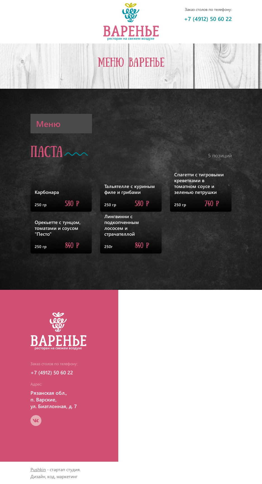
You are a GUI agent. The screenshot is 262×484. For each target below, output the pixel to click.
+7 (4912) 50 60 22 (208, 18)
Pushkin (38, 469)
